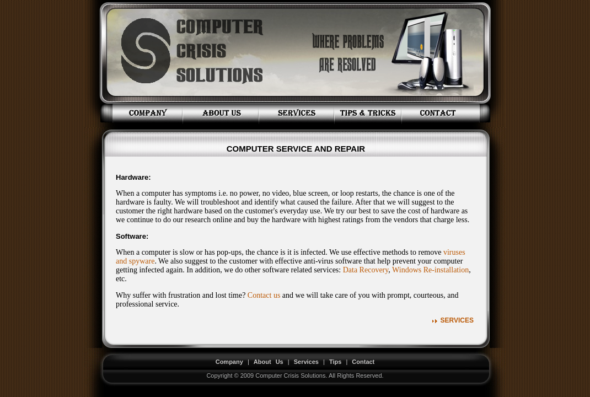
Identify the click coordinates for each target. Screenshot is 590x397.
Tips (335, 361)
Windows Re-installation (430, 270)
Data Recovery (366, 270)
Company (229, 361)
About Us (268, 361)
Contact (363, 361)
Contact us (264, 295)
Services (457, 320)
